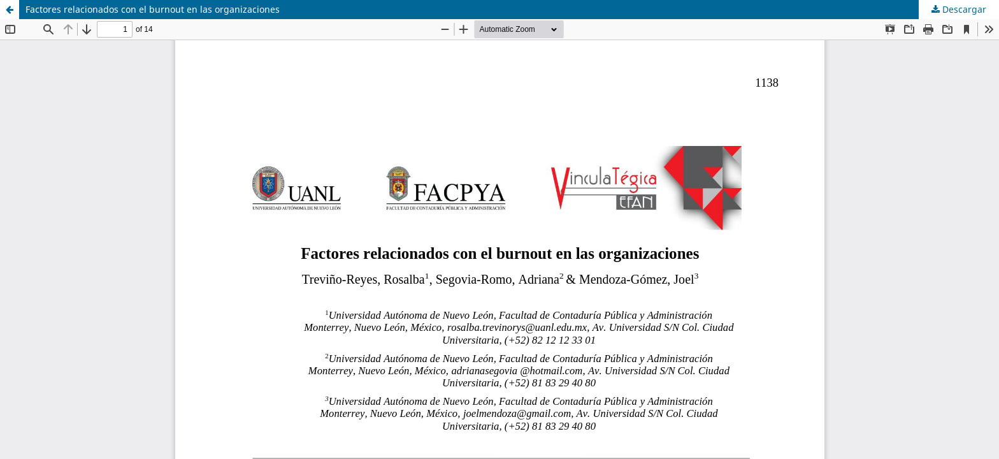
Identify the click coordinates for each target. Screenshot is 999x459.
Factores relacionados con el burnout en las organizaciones (152, 9)
